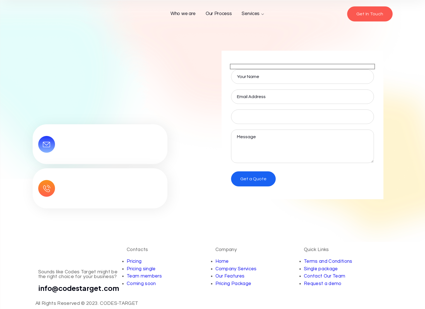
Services (253, 13)
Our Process (219, 13)
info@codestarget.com (78, 288)
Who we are (183, 13)
